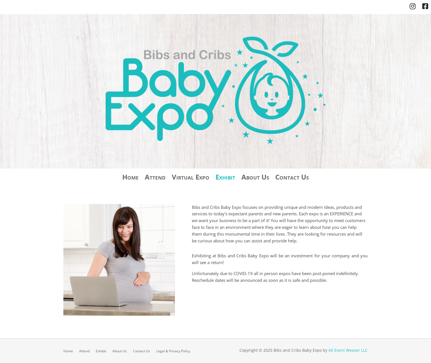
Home (130, 178)
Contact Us (292, 178)
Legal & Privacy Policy (173, 351)
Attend (155, 178)
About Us (255, 178)
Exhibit (225, 178)
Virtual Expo (190, 178)
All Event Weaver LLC (348, 350)
